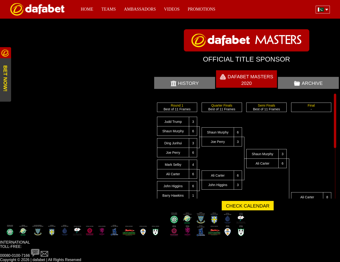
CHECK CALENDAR (247, 205)
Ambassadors (140, 9)
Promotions (201, 9)
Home (87, 9)
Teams (108, 9)
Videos (171, 9)
